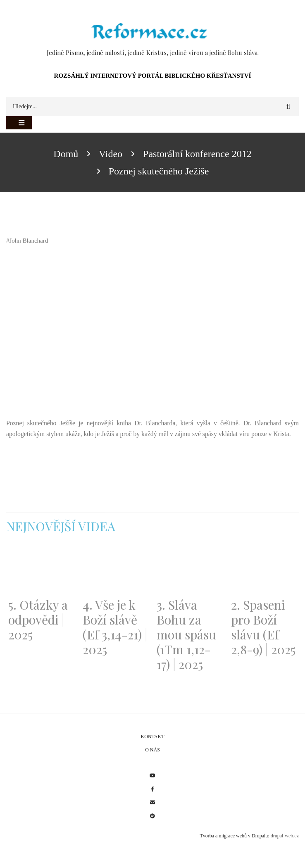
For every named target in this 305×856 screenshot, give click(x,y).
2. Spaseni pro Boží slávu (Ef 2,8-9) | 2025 (263, 627)
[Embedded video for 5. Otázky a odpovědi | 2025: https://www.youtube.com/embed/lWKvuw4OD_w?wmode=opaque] (41, 570)
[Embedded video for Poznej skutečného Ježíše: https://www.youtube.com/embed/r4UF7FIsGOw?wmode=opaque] (99, 331)
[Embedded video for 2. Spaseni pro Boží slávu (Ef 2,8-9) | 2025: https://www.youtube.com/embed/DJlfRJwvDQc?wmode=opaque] (264, 570)
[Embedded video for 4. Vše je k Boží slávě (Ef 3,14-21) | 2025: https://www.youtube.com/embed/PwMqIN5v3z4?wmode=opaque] (116, 570)
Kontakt (152, 736)
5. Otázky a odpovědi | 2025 (38, 619)
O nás (152, 750)
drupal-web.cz (285, 836)
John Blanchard (29, 240)
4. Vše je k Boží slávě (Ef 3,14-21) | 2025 (115, 627)
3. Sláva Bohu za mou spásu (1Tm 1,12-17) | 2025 (186, 634)
